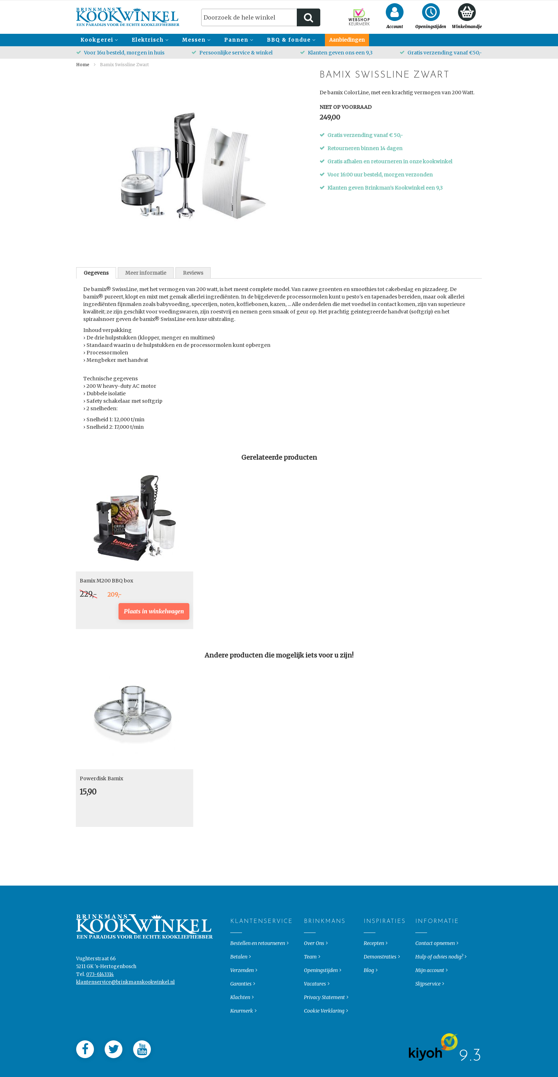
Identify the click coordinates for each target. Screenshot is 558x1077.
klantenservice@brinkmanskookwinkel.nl (125, 998)
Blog (369, 986)
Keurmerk (241, 1026)
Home (82, 64)
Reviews (193, 273)
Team (310, 972)
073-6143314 (100, 990)
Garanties (241, 999)
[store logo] (128, 16)
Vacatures (315, 999)
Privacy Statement (324, 1013)
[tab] (96, 273)
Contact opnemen (435, 959)
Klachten (240, 1013)
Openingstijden (321, 986)
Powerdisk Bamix (101, 778)
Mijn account (429, 986)
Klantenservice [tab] (236, 937)
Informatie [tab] (421, 937)
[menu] (279, 40)
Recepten (374, 959)
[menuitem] (98, 40)
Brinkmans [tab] (310, 937)
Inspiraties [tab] (369, 937)
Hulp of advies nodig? (439, 972)
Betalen (238, 972)
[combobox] (260, 17)
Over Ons (314, 959)
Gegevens (96, 273)
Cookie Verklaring (324, 1026)
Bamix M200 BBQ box (106, 580)
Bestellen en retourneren (257, 959)
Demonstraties (380, 972)
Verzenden (242, 986)
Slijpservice (428, 999)
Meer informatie (145, 273)
